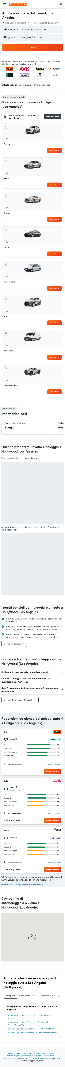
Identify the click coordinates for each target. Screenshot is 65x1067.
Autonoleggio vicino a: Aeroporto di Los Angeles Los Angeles (29, 1016)
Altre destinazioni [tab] (27, 995)
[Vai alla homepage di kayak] (18, 4)
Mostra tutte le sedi (54, 764)
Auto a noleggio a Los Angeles (46, 1058)
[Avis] (57, 781)
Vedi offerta (54, 150)
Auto (18, 1053)
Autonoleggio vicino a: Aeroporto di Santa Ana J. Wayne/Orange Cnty (28, 1023)
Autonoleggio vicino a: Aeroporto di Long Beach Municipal (32, 1032)
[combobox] (16, 22)
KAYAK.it (10, 1053)
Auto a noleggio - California (44, 1056)
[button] (5, 4)
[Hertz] (57, 830)
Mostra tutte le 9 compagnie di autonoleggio (22, 884)
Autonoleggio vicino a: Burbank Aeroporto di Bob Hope (31, 1029)
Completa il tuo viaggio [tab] (51, 995)
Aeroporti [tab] (10, 995)
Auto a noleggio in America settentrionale (39, 1053)
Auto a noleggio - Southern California (18, 1058)
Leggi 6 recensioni (17, 790)
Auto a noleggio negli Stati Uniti (19, 1056)
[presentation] (62, 718)
